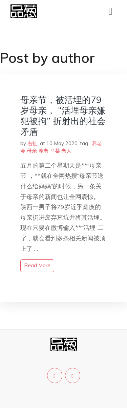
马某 (55, 151)
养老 (43, 151)
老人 (66, 151)
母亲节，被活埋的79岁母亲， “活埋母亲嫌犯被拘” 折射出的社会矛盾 (63, 115)
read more (37, 265)
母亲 (32, 151)
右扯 (32, 143)
